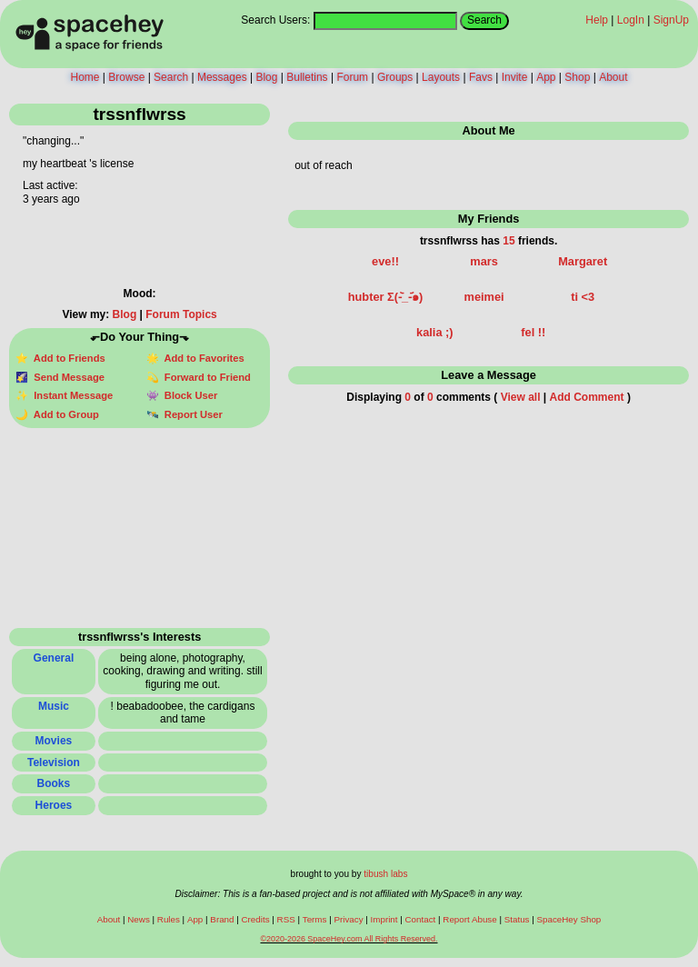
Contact (420, 919)
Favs (481, 77)
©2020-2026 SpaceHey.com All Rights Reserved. (348, 938)
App (545, 77)
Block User (188, 395)
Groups (395, 77)
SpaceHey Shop (569, 919)
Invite (515, 77)
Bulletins (306, 77)
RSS (286, 919)
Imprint (384, 919)
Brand (222, 919)
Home (84, 77)
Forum (352, 77)
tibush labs (385, 874)
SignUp (671, 20)
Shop (577, 77)
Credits (256, 919)
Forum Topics (180, 314)
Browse (126, 77)
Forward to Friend (205, 377)
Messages (222, 77)
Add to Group (63, 414)
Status (517, 919)
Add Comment (587, 397)
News (138, 919)
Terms (315, 919)
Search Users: (275, 20)
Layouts (441, 77)
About (613, 77)
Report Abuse (469, 919)
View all (521, 397)
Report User (191, 414)
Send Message (66, 377)
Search (484, 20)
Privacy (348, 919)
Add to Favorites (201, 358)
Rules (168, 919)
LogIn (630, 20)
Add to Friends (66, 358)
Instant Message (70, 395)
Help (596, 20)
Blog (266, 77)
